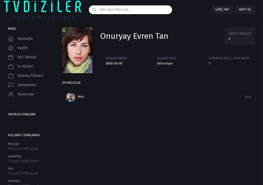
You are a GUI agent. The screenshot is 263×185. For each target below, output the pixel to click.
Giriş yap (222, 9)
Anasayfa (20, 39)
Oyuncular (21, 94)
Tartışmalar (22, 85)
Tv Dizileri (20, 66)
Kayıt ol (245, 9)
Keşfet (18, 48)
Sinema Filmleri (25, 76)
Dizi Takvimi (22, 57)
